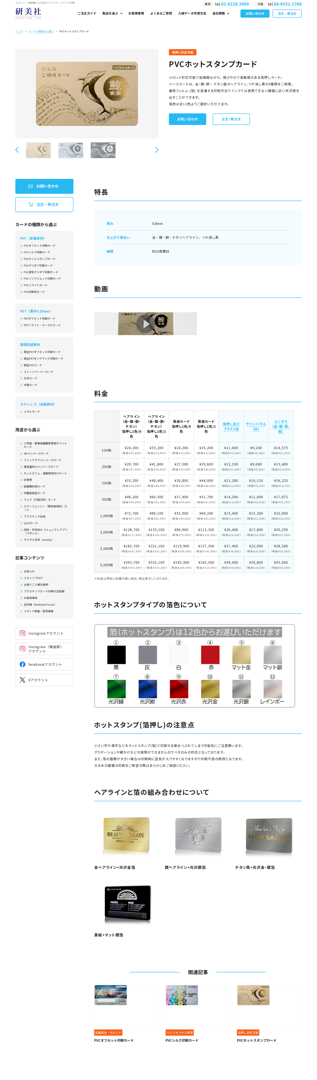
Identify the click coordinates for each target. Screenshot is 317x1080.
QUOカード (31, 523)
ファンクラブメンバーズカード (42, 460)
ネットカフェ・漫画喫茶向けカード (45, 473)
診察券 (28, 480)
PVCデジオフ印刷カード (38, 265)
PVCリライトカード (36, 285)
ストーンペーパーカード (38, 372)
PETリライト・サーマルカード (42, 325)
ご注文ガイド (87, 18)
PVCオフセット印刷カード (40, 245)
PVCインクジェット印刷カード (42, 278)
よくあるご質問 (161, 18)
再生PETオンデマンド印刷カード (43, 358)
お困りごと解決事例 (36, 585)
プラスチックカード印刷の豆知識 (44, 591)
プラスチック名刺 (34, 516)
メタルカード (32, 411)
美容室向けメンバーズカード (41, 467)
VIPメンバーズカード (36, 453)
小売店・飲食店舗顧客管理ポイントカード (45, 445)
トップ (19, 31)
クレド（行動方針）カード (40, 500)
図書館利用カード (34, 486)
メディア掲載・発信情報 (38, 611)
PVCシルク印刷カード (37, 252)
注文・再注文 (287, 18)
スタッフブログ (33, 578)
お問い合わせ (255, 18)
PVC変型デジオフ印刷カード (41, 272)
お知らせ (29, 571)
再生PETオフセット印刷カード (42, 352)
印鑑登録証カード (34, 493)
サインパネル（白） (256, 426)
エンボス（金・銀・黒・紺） (281, 426)
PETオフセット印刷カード (39, 318)
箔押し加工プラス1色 (231, 426)
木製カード (30, 385)
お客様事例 (136, 18)
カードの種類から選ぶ (41, 31)
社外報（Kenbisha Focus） (40, 604)
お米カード (30, 378)
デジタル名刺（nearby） (39, 540)
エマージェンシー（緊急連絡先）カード (45, 508)
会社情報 (218, 17)
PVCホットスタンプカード (40, 259)
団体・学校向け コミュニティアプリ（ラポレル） (45, 531)
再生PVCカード (33, 365)
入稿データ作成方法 (192, 18)
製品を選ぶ (110, 17)
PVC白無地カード (34, 292)
